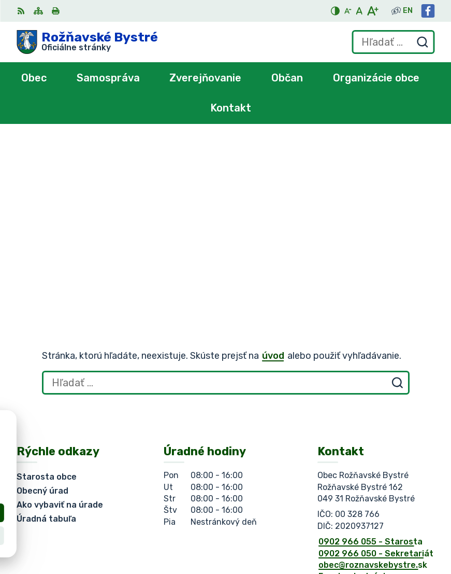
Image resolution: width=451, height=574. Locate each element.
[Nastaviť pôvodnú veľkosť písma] (359, 11)
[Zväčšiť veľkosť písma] (373, 11)
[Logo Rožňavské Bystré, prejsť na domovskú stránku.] (87, 42)
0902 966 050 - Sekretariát (375, 377)
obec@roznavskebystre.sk (372, 389)
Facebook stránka (355, 400)
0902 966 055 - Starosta (370, 365)
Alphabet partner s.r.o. (169, 460)
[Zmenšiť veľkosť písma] (348, 11)
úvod (273, 179)
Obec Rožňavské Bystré (133, 470)
